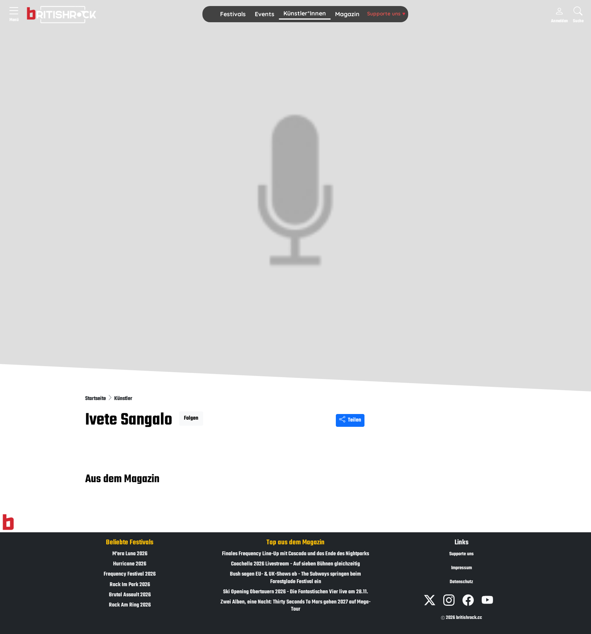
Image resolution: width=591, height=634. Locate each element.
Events (264, 14)
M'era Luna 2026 (129, 554)
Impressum (461, 568)
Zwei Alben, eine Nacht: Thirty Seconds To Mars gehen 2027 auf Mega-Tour (295, 606)
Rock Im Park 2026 (130, 585)
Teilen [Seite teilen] (350, 420)
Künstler (123, 398)
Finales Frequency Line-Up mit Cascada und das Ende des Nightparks (295, 554)
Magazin (347, 14)
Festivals (233, 14)
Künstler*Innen (304, 13)
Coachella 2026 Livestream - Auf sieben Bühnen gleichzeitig (295, 564)
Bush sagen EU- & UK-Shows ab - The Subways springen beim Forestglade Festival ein (295, 578)
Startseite (96, 398)
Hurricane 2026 (129, 564)
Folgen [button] (191, 418)
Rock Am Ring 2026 (130, 605)
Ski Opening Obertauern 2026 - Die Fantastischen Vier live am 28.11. (295, 592)
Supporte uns (386, 13)
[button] (233, 14)
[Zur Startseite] (8, 522)
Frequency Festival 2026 (130, 574)
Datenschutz (461, 582)
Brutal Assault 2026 (130, 595)
